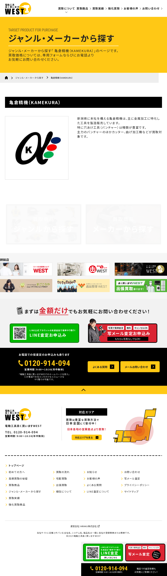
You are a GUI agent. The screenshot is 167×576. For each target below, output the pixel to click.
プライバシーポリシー (137, 485)
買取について (66, 8)
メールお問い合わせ (136, 367)
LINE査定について (98, 491)
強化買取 (114, 8)
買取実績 (98, 8)
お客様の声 (131, 8)
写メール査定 (132, 478)
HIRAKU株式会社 (88, 526)
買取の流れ (63, 472)
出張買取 (61, 485)
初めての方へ (17, 472)
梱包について (64, 491)
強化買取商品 (17, 504)
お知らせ (92, 472)
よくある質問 (100, 367)
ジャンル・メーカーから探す (29, 77)
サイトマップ (131, 491)
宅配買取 (61, 478)
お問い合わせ (151, 8)
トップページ (16, 465)
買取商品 (82, 8)
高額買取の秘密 (18, 478)
